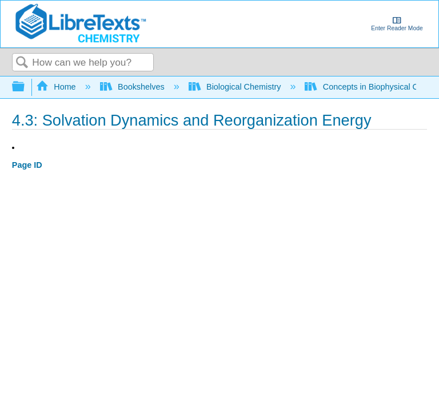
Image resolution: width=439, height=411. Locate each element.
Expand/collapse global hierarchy (26, 87)
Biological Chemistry (236, 86)
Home (57, 86)
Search (22, 63)
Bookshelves (133, 86)
